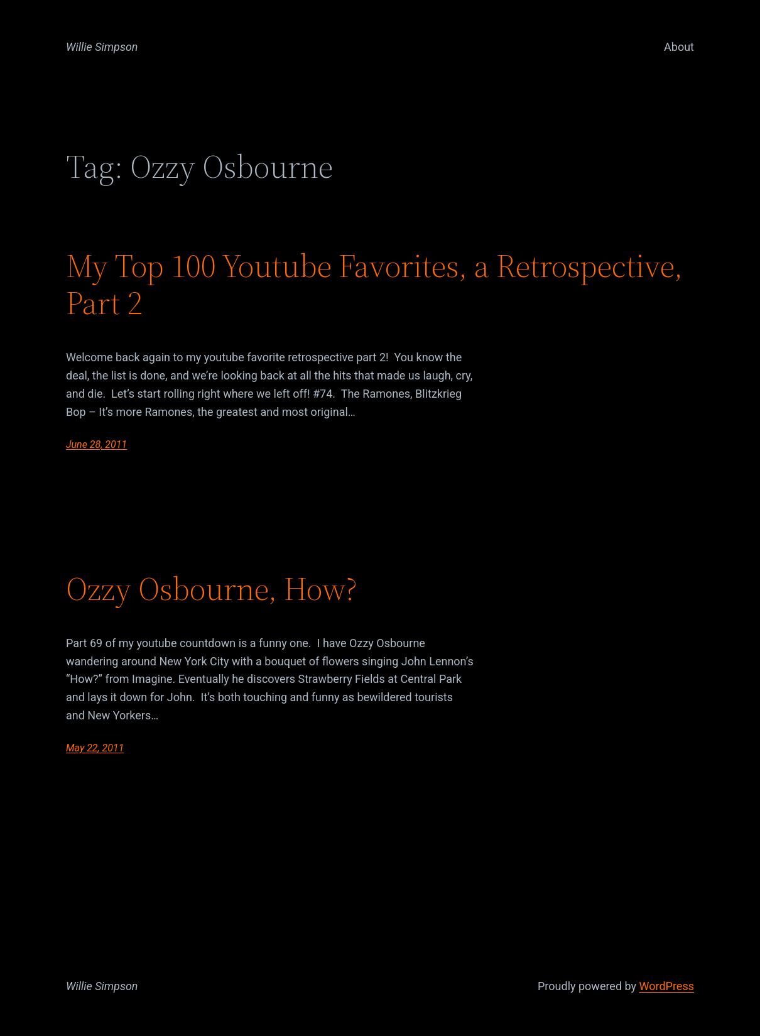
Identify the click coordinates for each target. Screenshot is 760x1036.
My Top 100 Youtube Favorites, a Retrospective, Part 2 (374, 284)
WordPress (666, 986)
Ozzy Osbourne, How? (211, 589)
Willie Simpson (102, 46)
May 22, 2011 (95, 748)
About (679, 46)
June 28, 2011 (96, 444)
